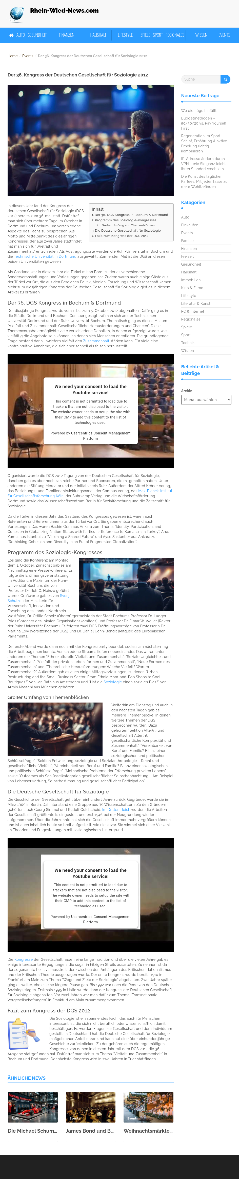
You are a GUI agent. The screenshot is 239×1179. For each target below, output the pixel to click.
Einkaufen (189, 225)
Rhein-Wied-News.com (64, 10)
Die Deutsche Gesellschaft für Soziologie (128, 230)
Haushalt (98, 35)
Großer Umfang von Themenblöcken (128, 225)
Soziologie (113, 682)
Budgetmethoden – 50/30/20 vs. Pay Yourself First (204, 123)
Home (13, 56)
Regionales (175, 35)
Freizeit (187, 256)
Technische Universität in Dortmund (45, 256)
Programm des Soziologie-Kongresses (125, 220)
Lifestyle (125, 35)
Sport (158, 35)
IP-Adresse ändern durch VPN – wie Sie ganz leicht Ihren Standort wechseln (203, 164)
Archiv (186, 391)
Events (224, 35)
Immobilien (191, 280)
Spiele (145, 35)
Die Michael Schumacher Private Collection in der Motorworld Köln (33, 1131)
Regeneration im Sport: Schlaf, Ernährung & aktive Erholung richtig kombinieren (204, 143)
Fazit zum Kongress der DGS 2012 (122, 236)
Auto (20, 35)
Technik (188, 343)
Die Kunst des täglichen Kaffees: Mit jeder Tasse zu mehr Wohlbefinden (204, 181)
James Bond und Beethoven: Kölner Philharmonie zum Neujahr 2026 (91, 1131)
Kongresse (23, 959)
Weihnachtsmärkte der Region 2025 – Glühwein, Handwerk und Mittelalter (148, 1131)
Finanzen (66, 35)
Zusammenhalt (96, 341)
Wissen (201, 35)
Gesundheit (37, 35)
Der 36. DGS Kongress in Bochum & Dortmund (131, 215)
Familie (187, 241)
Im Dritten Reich (116, 810)
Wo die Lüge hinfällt (199, 111)
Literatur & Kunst (196, 304)
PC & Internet (193, 311)
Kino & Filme (192, 288)
